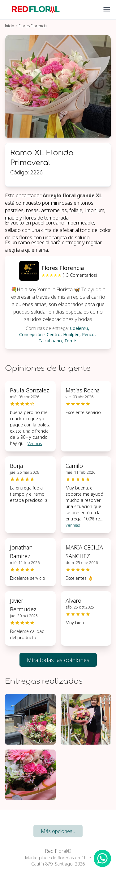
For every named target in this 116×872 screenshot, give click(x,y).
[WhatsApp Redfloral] (102, 858)
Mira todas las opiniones (58, 660)
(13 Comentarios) (80, 275)
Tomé (70, 341)
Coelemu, (79, 328)
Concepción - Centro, (40, 334)
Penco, (89, 334)
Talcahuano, (51, 341)
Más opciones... (58, 831)
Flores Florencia (33, 25)
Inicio (9, 25)
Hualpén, (72, 334)
